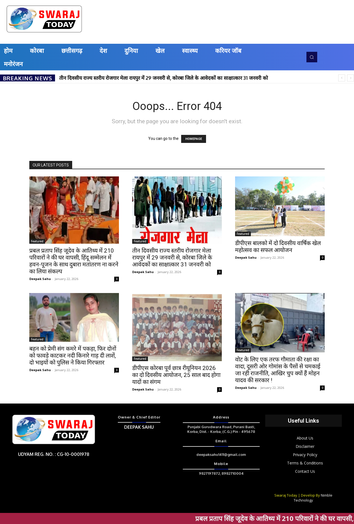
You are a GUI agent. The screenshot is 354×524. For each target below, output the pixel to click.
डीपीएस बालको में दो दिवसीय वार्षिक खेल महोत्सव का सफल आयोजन (278, 246)
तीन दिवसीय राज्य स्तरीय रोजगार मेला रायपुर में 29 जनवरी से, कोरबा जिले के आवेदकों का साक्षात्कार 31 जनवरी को (163, 78)
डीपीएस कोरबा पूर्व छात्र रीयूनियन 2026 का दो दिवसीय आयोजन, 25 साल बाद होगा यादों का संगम (176, 375)
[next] (350, 78)
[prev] (341, 78)
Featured (37, 241)
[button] (311, 57)
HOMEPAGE (193, 139)
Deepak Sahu (40, 279)
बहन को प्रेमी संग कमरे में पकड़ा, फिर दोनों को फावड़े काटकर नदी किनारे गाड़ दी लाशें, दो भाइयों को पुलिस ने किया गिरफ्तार (72, 355)
